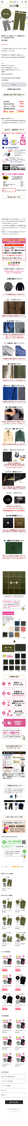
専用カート (3, 1095)
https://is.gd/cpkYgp (7, 74)
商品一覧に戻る (14, 1102)
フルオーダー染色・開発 (6, 1081)
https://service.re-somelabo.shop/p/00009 (13, 57)
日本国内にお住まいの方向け (14, 89)
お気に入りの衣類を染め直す (8, 1076)
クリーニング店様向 (6, 1085)
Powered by (14, 1111)
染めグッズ (3, 1090)
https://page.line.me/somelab (9, 836)
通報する (25, 861)
